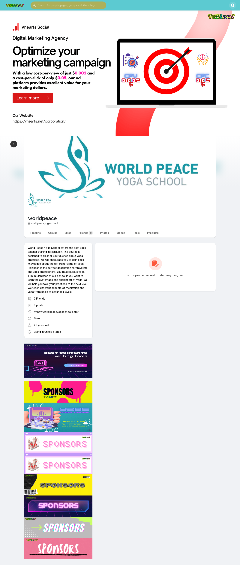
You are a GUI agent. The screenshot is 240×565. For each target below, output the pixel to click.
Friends (86, 233)
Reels (136, 232)
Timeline (35, 232)
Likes (68, 232)
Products (153, 232)
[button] (68, 5)
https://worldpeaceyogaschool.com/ (56, 312)
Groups (52, 232)
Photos (104, 232)
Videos (120, 232)
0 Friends (39, 298)
